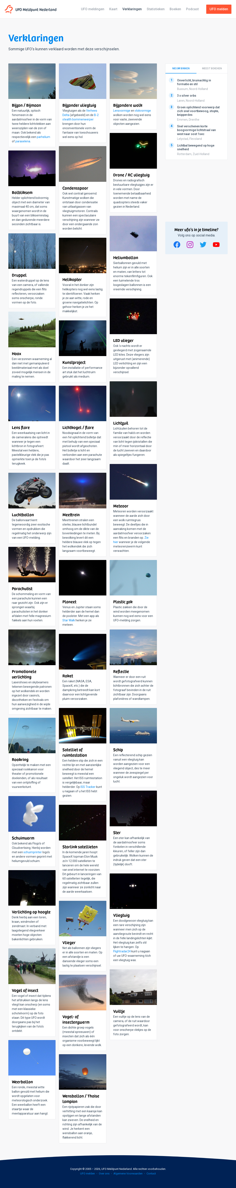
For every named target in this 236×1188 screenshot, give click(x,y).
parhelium (43, 137)
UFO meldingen (92, 9)
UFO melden (87, 1173)
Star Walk (68, 620)
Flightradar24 (122, 951)
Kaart (113, 9)
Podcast (192, 9)
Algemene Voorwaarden (128, 1173)
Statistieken (156, 9)
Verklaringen (132, 9)
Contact (151, 1173)
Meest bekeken (212, 68)
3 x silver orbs (186, 95)
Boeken (175, 9)
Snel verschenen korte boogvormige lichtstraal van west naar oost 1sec (196, 130)
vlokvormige (143, 110)
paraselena (22, 141)
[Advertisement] (196, 189)
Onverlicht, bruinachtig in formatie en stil (194, 82)
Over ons (104, 1173)
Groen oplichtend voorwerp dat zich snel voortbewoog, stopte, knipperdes (198, 111)
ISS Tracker (88, 787)
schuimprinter (33, 852)
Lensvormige (121, 110)
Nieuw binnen (181, 68)
